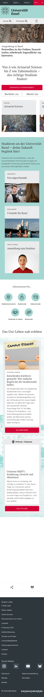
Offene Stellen (7, 610)
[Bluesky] (39, 666)
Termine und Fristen (9, 636)
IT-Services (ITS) (7, 628)
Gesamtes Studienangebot (22, 87)
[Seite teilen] (12, 587)
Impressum (6, 673)
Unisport (5, 649)
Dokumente (27, 2)
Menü (36, 21)
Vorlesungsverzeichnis (10, 645)
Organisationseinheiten (17, 2)
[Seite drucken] (32, 587)
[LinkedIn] (16, 666)
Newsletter (26, 678)
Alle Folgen (22, 508)
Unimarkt (5, 623)
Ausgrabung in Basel (22, 51)
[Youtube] (28, 666)
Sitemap (4, 678)
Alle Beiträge (22, 430)
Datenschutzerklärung (30, 673)
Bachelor (12, 94)
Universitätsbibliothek (9, 641)
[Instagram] (4, 666)
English (5, 2)
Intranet (4, 654)
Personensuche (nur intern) (12, 619)
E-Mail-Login (6, 606)
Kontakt (4, 682)
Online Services (7, 614)
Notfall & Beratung (8, 632)
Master (32, 94)
